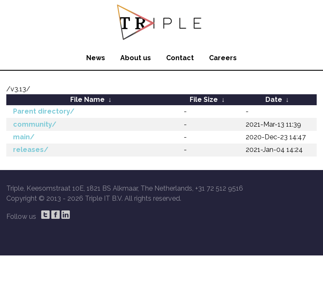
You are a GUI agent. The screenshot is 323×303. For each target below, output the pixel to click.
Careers (223, 58)
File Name (87, 100)
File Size (204, 100)
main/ (23, 137)
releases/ (30, 150)
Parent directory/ (43, 111)
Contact (180, 58)
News (95, 58)
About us (135, 58)
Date (273, 100)
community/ (34, 124)
